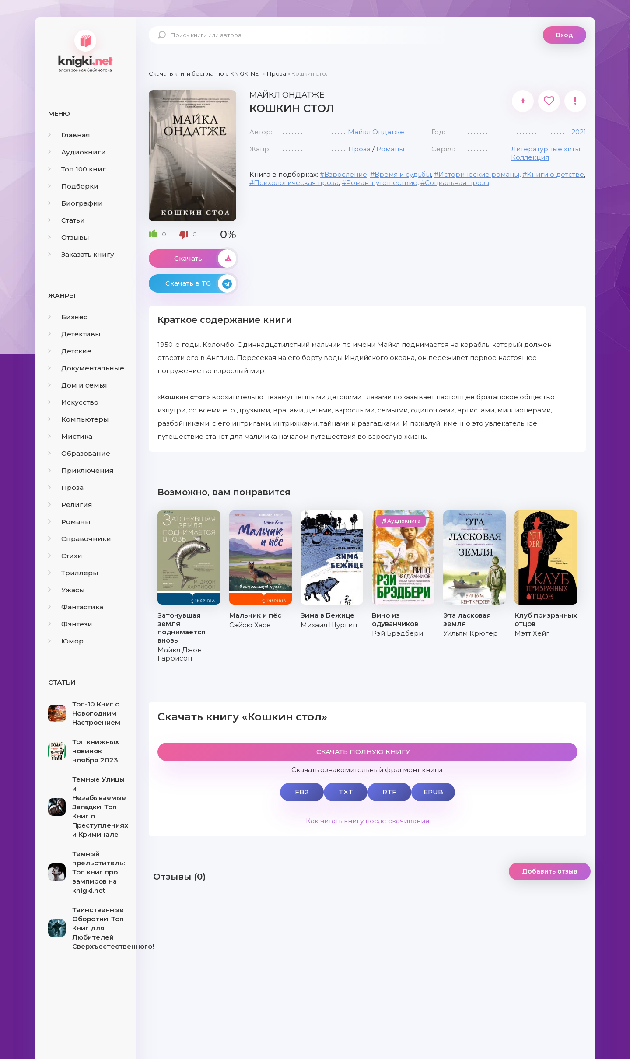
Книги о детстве (555, 174)
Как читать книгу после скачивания (367, 821)
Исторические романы (478, 174)
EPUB (433, 792)
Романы (69, 521)
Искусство (73, 402)
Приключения (81, 470)
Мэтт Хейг (532, 633)
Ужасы (66, 590)
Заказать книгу (81, 254)
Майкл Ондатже (376, 132)
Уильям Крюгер (470, 633)
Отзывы (68, 237)
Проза (66, 487)
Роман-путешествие (381, 182)
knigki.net (85, 50)
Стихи (65, 556)
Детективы (74, 334)
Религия (70, 504)
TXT (346, 792)
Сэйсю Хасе (250, 625)
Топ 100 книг (77, 169)
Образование (79, 453)
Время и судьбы (402, 174)
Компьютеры (78, 419)
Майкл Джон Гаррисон (180, 654)
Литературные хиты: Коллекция (546, 153)
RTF (389, 792)
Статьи (66, 220)
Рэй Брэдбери (397, 633)
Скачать (205, 258)
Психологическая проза (296, 182)
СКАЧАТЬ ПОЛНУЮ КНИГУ (363, 752)
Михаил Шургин (329, 625)
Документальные (86, 368)
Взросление (345, 174)
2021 (578, 132)
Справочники (79, 539)
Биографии (75, 203)
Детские (69, 351)
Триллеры (73, 573)
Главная (69, 135)
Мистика (70, 436)
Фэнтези (70, 624)
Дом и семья (77, 385)
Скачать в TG (200, 283)
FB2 (302, 792)
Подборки (73, 186)
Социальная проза (457, 182)
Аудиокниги (77, 152)
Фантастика (75, 607)
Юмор (66, 641)
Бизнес (68, 317)
